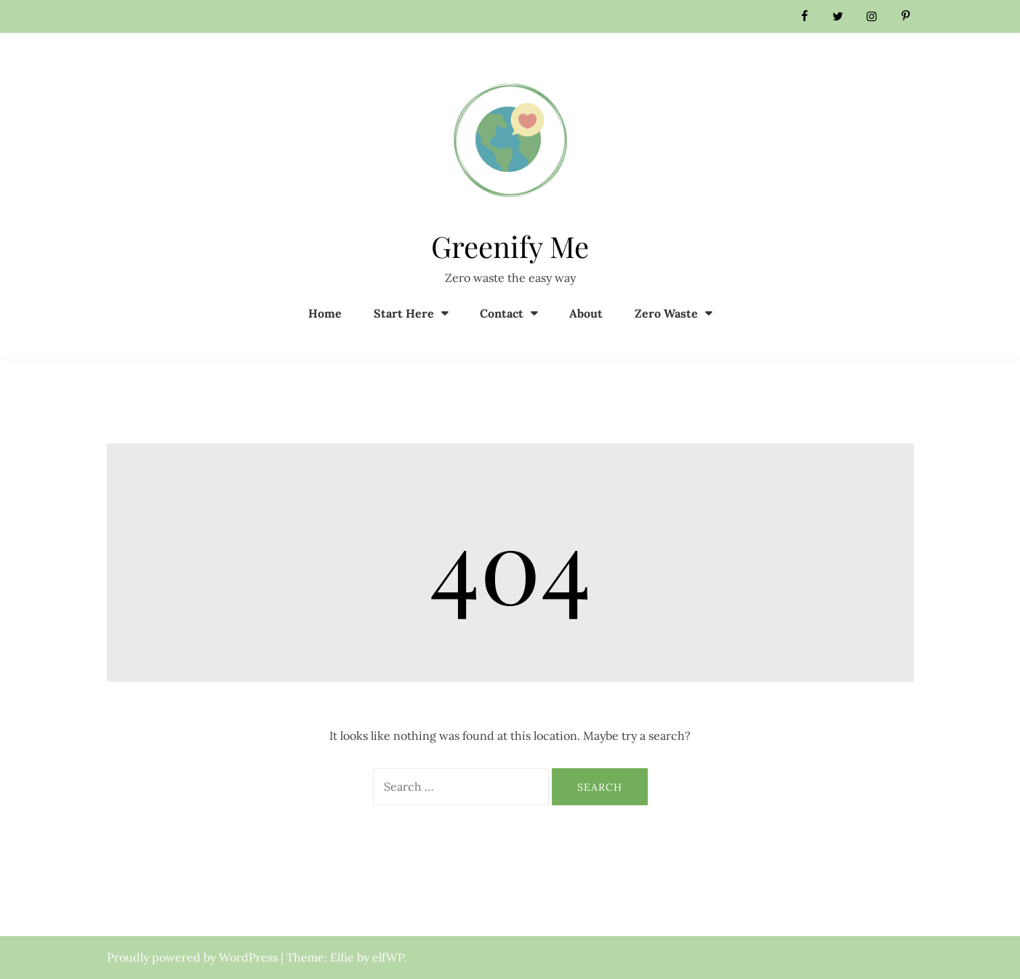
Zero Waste (666, 313)
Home (325, 313)
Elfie (342, 957)
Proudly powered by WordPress (194, 957)
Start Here (404, 313)
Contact (501, 313)
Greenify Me (510, 246)
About (586, 313)
